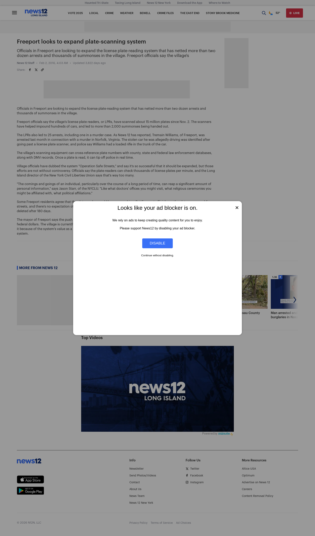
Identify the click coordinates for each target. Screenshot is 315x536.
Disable (157, 243)
